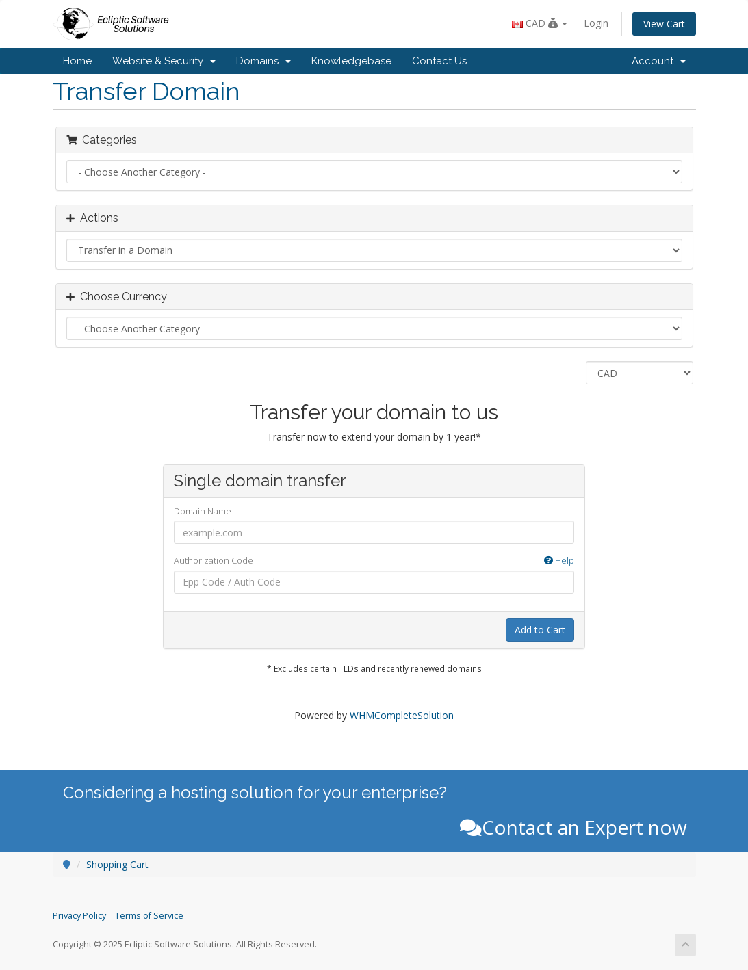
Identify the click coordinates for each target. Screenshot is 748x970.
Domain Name (202, 511)
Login (596, 22)
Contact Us (439, 61)
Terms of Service (149, 915)
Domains (263, 61)
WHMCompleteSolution (402, 715)
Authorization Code (374, 560)
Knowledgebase (351, 61)
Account (659, 61)
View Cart (664, 23)
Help (559, 560)
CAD (539, 22)
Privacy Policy (79, 915)
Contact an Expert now (573, 827)
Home (77, 61)
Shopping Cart (117, 864)
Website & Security (164, 61)
